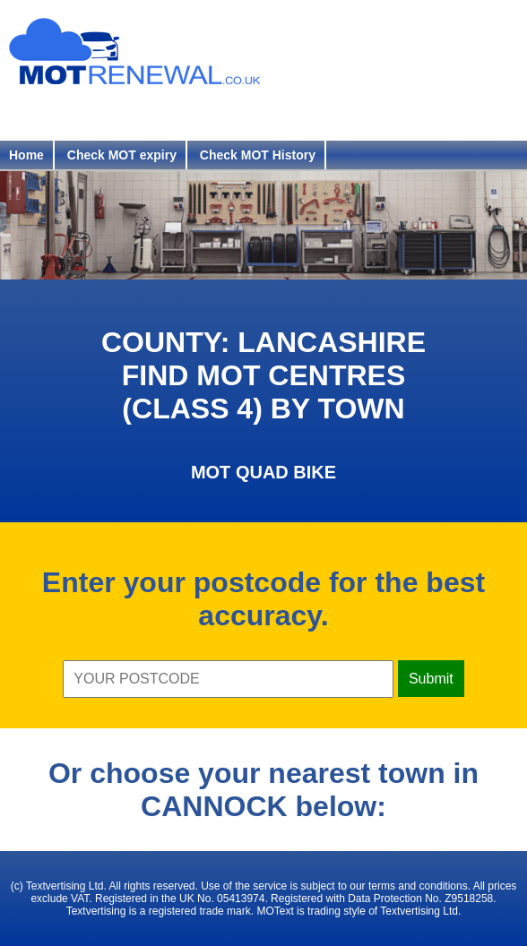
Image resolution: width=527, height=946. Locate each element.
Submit (431, 678)
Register (48, 114)
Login (140, 114)
